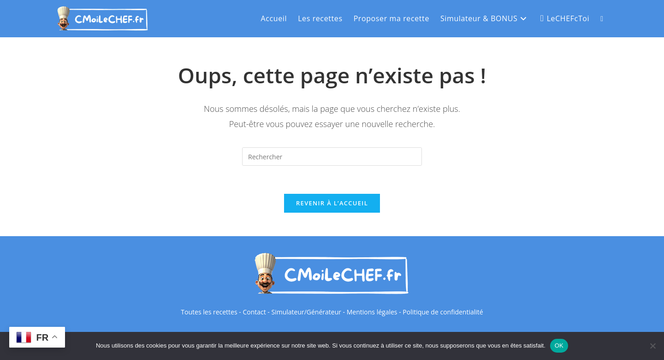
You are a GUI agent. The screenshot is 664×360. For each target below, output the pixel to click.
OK (559, 345)
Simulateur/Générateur (306, 312)
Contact (254, 312)
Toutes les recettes (209, 312)
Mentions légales (372, 312)
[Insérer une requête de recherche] (332, 156)
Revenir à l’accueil (332, 203)
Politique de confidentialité (443, 312)
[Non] (652, 345)
